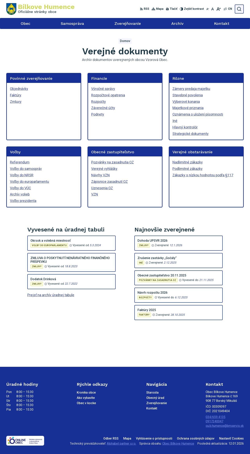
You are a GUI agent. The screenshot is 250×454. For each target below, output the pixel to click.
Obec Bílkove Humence (178, 443)
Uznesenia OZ (102, 188)
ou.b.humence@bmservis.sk (225, 426)
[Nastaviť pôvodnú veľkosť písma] (212, 9)
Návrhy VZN (100, 175)
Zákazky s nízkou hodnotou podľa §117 (202, 175)
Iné (174, 121)
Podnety (97, 114)
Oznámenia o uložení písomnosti (197, 114)
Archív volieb (20, 194)
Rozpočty (98, 102)
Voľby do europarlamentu (29, 181)
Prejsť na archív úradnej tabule (50, 295)
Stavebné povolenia (187, 95)
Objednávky (19, 89)
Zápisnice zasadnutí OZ (109, 181)
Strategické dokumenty (190, 134)
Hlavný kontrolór (185, 127)
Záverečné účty (103, 108)
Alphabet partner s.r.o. (121, 443)
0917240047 (214, 421)
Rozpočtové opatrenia (108, 95)
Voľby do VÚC (20, 188)
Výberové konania (186, 102)
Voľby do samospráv (26, 169)
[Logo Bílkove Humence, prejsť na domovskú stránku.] (40, 9)
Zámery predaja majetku (191, 89)
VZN (94, 194)
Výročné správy (103, 89)
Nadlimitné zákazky (187, 162)
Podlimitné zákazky (187, 169)
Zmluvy (15, 102)
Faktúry (15, 95)
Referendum (19, 162)
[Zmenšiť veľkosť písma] (207, 9)
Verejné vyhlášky (104, 169)
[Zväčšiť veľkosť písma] (218, 9)
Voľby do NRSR (21, 175)
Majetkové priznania (188, 108)
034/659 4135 (215, 417)
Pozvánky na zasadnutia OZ (112, 162)
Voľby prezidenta (23, 201)
